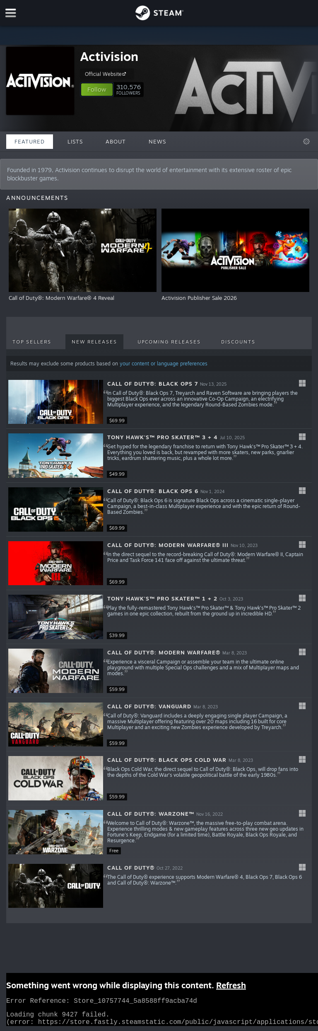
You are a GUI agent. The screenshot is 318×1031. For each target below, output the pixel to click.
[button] (97, 89)
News (157, 141)
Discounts (238, 342)
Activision (109, 56)
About (116, 141)
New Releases (94, 342)
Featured (29, 141)
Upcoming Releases (169, 342)
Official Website (106, 74)
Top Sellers (31, 342)
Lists (75, 141)
